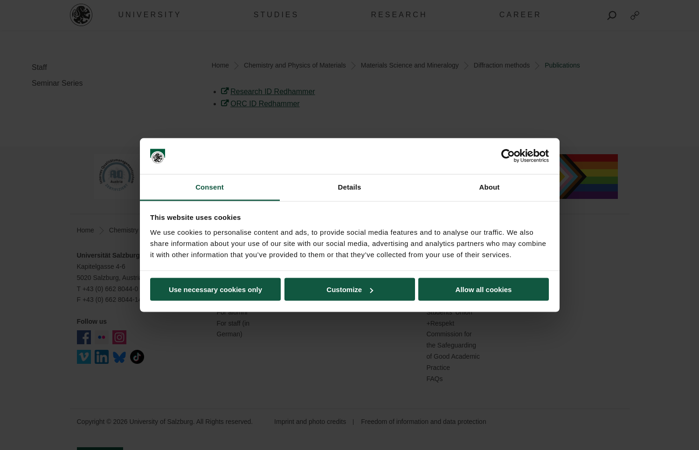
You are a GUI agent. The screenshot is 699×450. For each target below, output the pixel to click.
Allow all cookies (484, 289)
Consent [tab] (209, 187)
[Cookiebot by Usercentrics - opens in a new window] (508, 156)
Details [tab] (349, 187)
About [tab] (489, 187)
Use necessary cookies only (215, 289)
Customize (349, 289)
